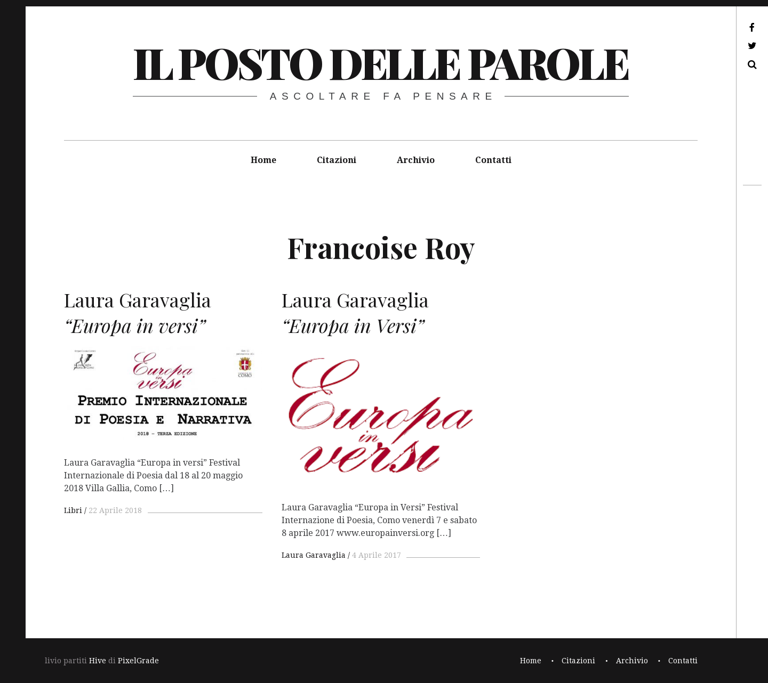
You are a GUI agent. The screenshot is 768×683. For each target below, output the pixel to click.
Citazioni (336, 160)
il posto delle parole (380, 62)
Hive (97, 660)
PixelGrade (138, 660)
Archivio (416, 160)
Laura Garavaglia (314, 555)
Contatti (493, 160)
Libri (73, 510)
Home (263, 160)
